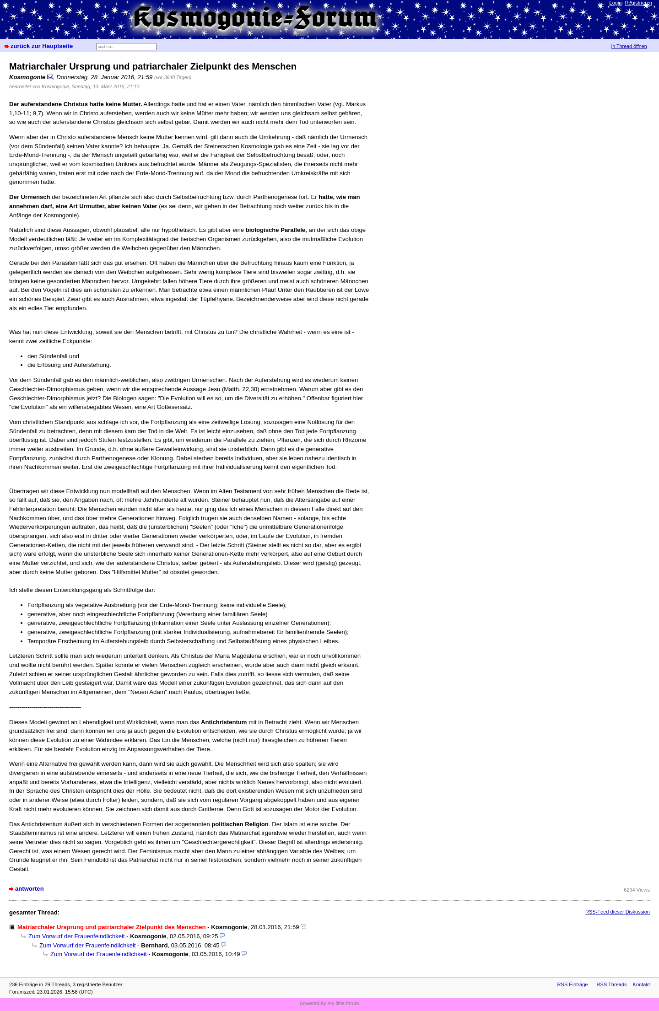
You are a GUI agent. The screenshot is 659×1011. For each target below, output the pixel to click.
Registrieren (638, 2)
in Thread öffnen (629, 46)
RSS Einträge (572, 984)
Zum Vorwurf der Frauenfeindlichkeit (76, 936)
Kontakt (641, 984)
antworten (29, 888)
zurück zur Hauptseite (42, 46)
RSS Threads (612, 984)
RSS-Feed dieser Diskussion (617, 911)
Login (616, 2)
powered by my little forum (329, 1003)
